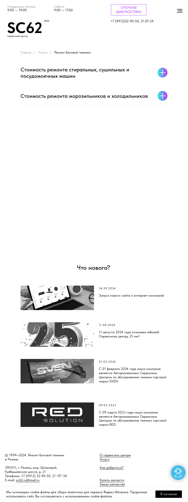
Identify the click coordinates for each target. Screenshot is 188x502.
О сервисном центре (115, 455)
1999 (46, 21)
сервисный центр (17, 36)
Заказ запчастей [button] (112, 484)
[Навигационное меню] (179, 10)
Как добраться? (112, 467)
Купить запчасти (112, 480)
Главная (26, 52)
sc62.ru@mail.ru (27, 480)
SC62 (24, 28)
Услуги (42, 52)
